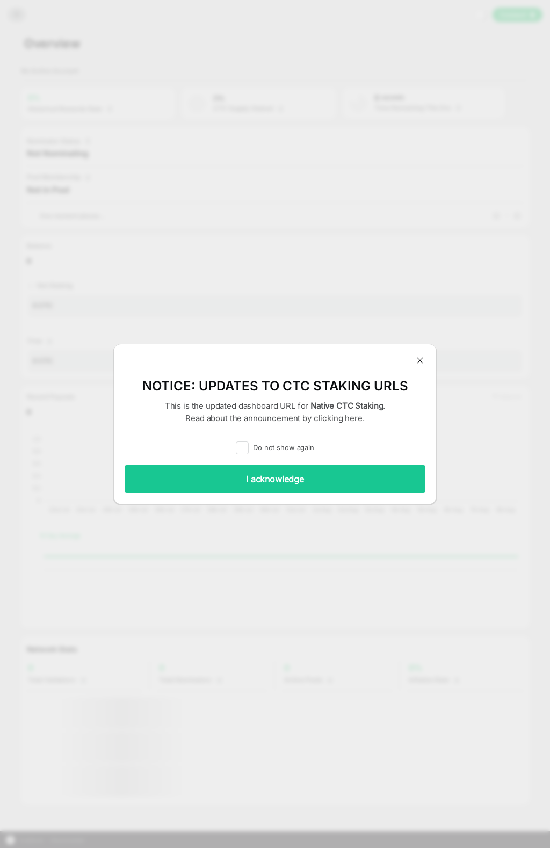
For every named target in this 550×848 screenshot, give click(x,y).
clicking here (338, 418)
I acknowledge (275, 479)
